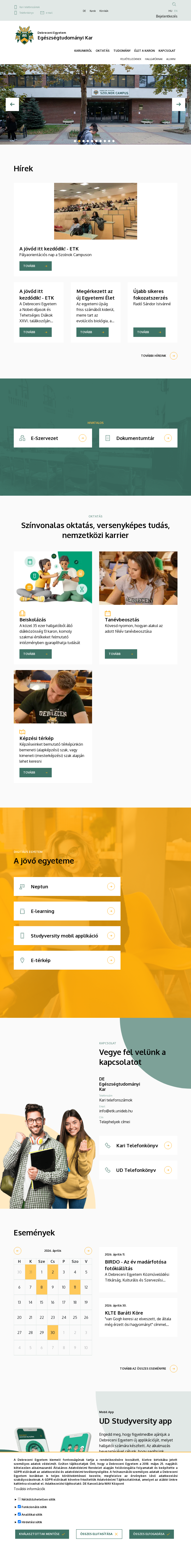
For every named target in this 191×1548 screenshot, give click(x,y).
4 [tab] (88, 141)
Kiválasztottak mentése (39, 1534)
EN (175, 10)
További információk (29, 1489)
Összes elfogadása (148, 1534)
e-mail (49, 12)
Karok (93, 10)
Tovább (29, 266)
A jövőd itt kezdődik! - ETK (49, 248)
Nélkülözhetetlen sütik (38, 1499)
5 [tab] (92, 141)
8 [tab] (105, 141)
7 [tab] (100, 141)
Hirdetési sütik (32, 1522)
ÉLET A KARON (144, 50)
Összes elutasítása (96, 1534)
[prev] (17, 1251)
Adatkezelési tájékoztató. (63, 1483)
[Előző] (12, 104)
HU (170, 10)
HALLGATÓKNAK (154, 59)
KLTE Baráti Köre (124, 1313)
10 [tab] (113, 141)
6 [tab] (96, 141)
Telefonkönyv (26, 12)
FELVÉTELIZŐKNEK (130, 59)
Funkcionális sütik (34, 1507)
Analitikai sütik (32, 1514)
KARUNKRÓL (83, 50)
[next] (88, 1251)
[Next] (178, 104)
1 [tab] (75, 141)
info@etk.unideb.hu (116, 1111)
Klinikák (103, 10)
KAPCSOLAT (167, 50)
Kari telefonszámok (29, 7)
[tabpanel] (95, 104)
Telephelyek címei (114, 1121)
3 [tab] (83, 141)
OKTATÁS (103, 50)
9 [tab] (109, 141)
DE (84, 10)
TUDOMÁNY (121, 50)
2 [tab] (79, 141)
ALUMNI (171, 59)
